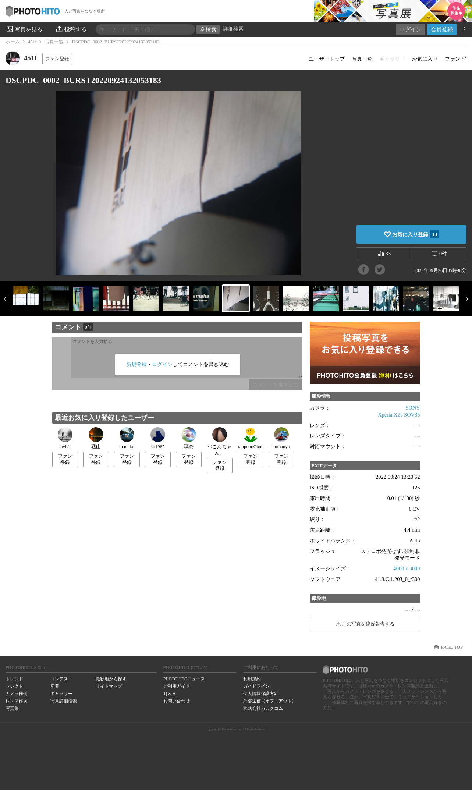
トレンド (14, 679)
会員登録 (442, 29)
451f (32, 42)
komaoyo (281, 438)
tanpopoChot (250, 438)
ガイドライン (256, 686)
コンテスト (61, 679)
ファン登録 (57, 58)
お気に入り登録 (415, 234)
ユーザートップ (327, 59)
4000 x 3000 (407, 568)
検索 (208, 29)
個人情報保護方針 (260, 693)
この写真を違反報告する (368, 624)
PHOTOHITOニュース (184, 679)
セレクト (14, 686)
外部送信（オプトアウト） (269, 701)
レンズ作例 (17, 701)
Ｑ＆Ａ (169, 693)
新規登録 (136, 364)
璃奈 (188, 438)
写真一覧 (54, 42)
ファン (452, 59)
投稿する (70, 29)
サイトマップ (109, 686)
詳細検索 (233, 29)
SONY (412, 408)
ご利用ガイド (176, 686)
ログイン (411, 29)
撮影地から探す (111, 679)
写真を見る (24, 29)
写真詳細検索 (63, 701)
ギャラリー (61, 693)
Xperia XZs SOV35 (399, 415)
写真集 (12, 708)
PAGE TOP (452, 647)
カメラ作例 (17, 693)
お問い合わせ (176, 701)
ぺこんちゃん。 (219, 441)
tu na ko (126, 438)
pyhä (65, 438)
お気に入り (425, 59)
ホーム (13, 42)
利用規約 (252, 679)
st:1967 (157, 438)
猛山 (96, 438)
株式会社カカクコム (263, 708)
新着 (54, 686)
